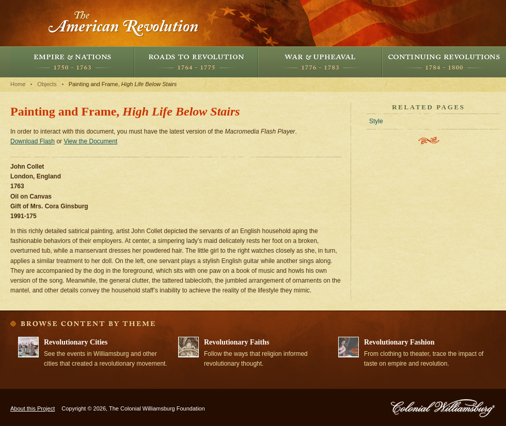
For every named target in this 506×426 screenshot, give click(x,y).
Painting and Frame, (123, 84)
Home (17, 84)
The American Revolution (124, 23)
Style (376, 121)
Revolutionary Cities (75, 342)
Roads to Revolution (196, 61)
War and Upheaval (320, 61)
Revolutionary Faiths (236, 342)
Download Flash (32, 141)
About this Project (32, 408)
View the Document (90, 141)
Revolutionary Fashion (399, 342)
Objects (46, 84)
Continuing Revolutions (444, 61)
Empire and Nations (72, 61)
